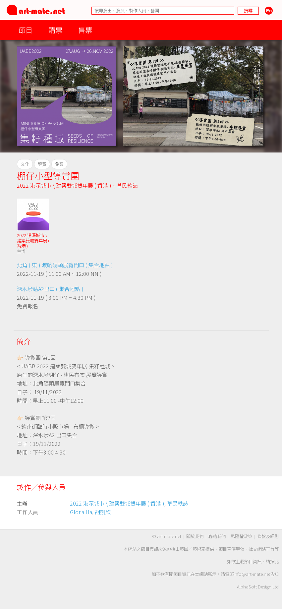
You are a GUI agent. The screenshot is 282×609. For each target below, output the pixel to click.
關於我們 (194, 536)
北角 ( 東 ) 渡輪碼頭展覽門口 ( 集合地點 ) (65, 265)
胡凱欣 (103, 512)
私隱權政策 (241, 536)
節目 (25, 30)
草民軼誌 (127, 185)
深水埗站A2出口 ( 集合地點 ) (50, 289)
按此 (274, 561)
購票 (55, 30)
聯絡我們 (217, 536)
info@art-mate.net (252, 574)
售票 (85, 30)
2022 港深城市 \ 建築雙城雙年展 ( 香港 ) (64, 185)
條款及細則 (268, 536)
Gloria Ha (81, 512)
